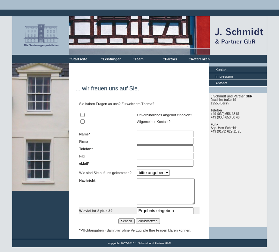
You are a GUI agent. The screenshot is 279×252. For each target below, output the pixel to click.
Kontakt (221, 70)
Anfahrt (221, 83)
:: (78, 59)
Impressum (224, 76)
